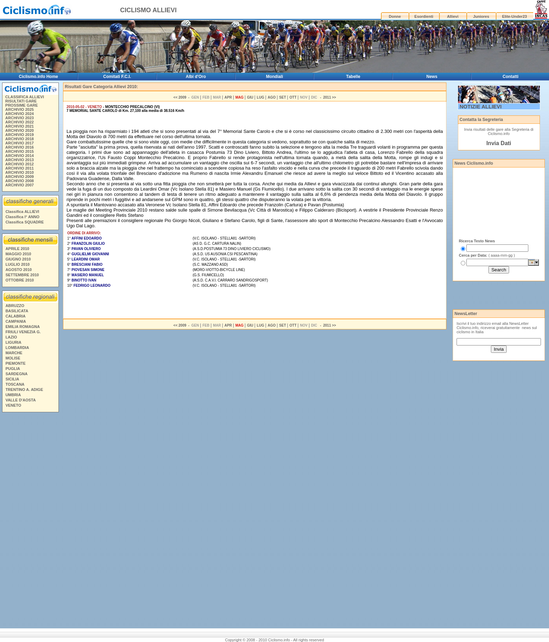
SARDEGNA (17, 374)
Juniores (481, 16)
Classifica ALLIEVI (22, 211)
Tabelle (353, 76)
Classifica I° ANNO (23, 217)
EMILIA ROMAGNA (23, 326)
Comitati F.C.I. (117, 76)
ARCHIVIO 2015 (19, 151)
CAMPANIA (16, 321)
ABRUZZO (15, 306)
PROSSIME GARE (21, 105)
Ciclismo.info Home (38, 76)
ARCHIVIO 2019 (19, 135)
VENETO (13, 405)
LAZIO (11, 337)
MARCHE (14, 353)
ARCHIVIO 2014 (19, 156)
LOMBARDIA (17, 347)
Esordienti (424, 16)
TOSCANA (15, 384)
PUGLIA (13, 368)
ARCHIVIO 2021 (19, 126)
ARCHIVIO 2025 (19, 109)
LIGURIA (13, 342)
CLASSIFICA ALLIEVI (24, 97)
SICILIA (12, 379)
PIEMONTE (16, 363)
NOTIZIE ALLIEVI (481, 106)
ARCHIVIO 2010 (19, 172)
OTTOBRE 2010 (20, 280)
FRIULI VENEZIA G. (23, 332)
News (431, 76)
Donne (395, 16)
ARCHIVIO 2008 (19, 181)
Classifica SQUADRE (25, 222)
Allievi (452, 16)
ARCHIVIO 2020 (19, 130)
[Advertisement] (30, 521)
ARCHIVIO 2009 (19, 176)
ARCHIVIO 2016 (19, 147)
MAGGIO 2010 (18, 254)
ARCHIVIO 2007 (19, 185)
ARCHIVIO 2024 (19, 114)
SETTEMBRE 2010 (22, 275)
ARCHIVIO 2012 (19, 164)
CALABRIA (16, 316)
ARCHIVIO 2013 (19, 160)
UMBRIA (13, 395)
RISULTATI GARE (21, 101)
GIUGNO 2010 (18, 259)
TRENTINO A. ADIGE (24, 389)
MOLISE (13, 358)
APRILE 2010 (17, 249)
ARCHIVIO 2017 (19, 143)
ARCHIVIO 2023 (19, 118)
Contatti (511, 76)
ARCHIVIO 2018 (19, 139)
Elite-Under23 (514, 16)
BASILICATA (17, 311)
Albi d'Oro (196, 76)
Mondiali (274, 76)
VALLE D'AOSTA (21, 400)
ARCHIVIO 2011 (19, 168)
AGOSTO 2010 (19, 270)
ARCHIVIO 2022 (19, 122)
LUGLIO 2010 (18, 264)
